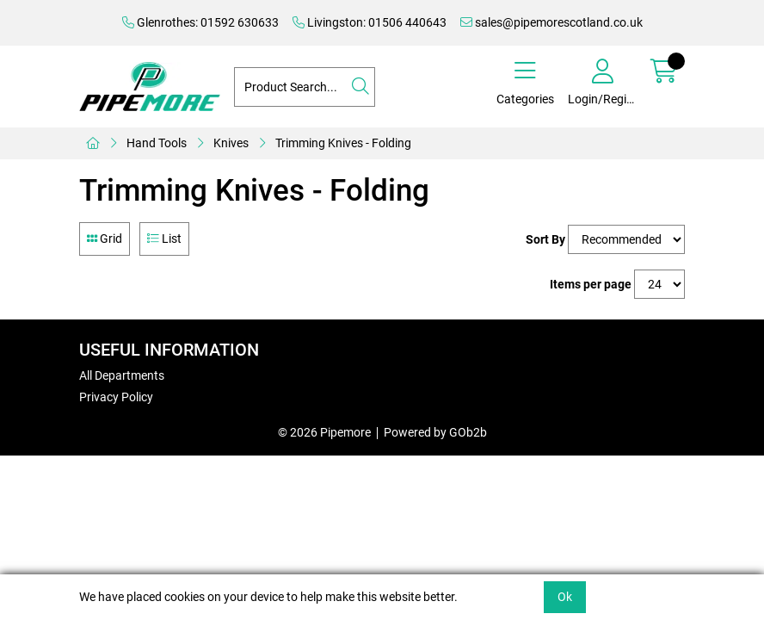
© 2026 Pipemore (324, 432)
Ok (565, 597)
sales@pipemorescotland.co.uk (551, 22)
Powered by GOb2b (435, 432)
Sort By (545, 239)
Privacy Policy (116, 397)
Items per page (591, 284)
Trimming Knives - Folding (343, 143)
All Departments (121, 375)
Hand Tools (156, 143)
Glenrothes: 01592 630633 (200, 22)
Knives (231, 143)
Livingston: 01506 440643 (370, 22)
